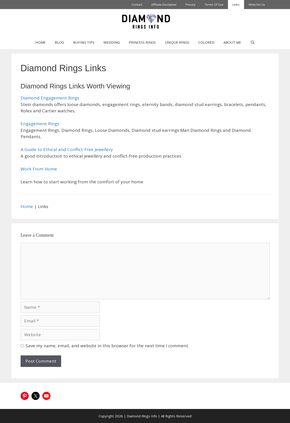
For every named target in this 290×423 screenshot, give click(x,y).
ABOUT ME (232, 42)
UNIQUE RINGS (177, 42)
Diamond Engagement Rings (50, 98)
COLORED (206, 42)
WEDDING (111, 42)
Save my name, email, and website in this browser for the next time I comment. (107, 346)
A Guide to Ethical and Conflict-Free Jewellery (67, 149)
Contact (137, 4)
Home (27, 206)
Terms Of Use (214, 4)
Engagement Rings (40, 124)
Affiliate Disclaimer (164, 4)
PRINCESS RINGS (142, 42)
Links (236, 4)
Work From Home (39, 169)
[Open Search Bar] (252, 42)
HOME (40, 42)
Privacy (191, 4)
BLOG (59, 42)
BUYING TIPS (83, 42)
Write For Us (257, 4)
